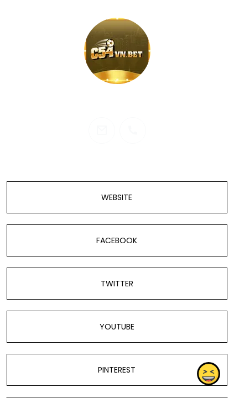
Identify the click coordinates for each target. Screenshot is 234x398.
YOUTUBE (117, 326)
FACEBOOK (116, 240)
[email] (102, 130)
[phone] (132, 130)
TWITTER (117, 283)
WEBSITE (116, 197)
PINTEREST (117, 369)
